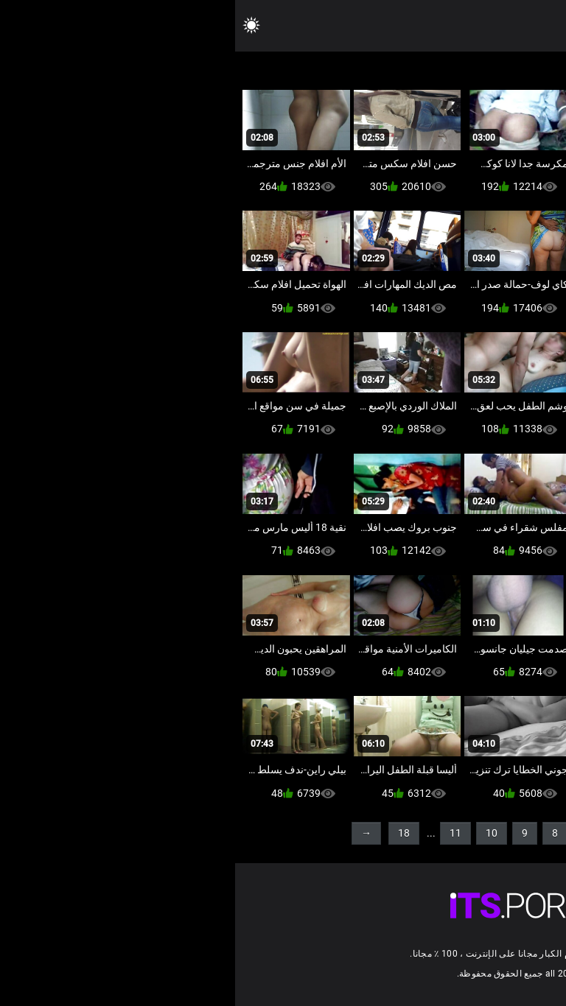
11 (220, 833)
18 (169, 833)
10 (256, 833)
